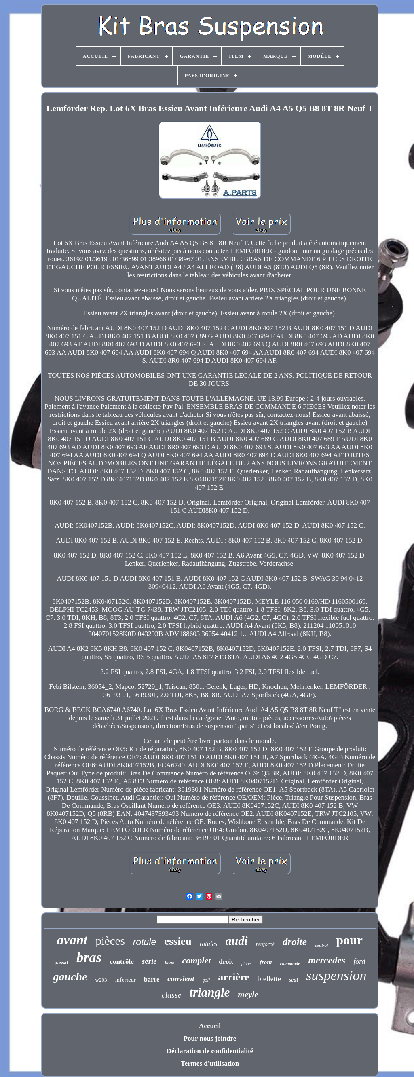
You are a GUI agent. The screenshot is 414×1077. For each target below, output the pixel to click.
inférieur (125, 979)
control (321, 945)
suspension (336, 975)
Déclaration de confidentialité (210, 1051)
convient (180, 978)
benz (169, 962)
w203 (101, 980)
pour (349, 940)
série (149, 961)
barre (151, 979)
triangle (209, 992)
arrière (233, 977)
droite (295, 941)
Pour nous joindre (210, 1038)
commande (290, 963)
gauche (70, 976)
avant (72, 940)
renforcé (265, 944)
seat (293, 980)
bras (88, 957)
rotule (144, 942)
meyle (248, 994)
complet (196, 960)
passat (61, 962)
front (266, 962)
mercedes (326, 960)
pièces (110, 940)
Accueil (210, 1026)
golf (206, 980)
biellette (269, 979)
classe (172, 994)
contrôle (121, 961)
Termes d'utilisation (210, 1063)
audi (237, 940)
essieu (178, 941)
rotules (209, 943)
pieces (246, 963)
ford (359, 961)
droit (226, 961)
